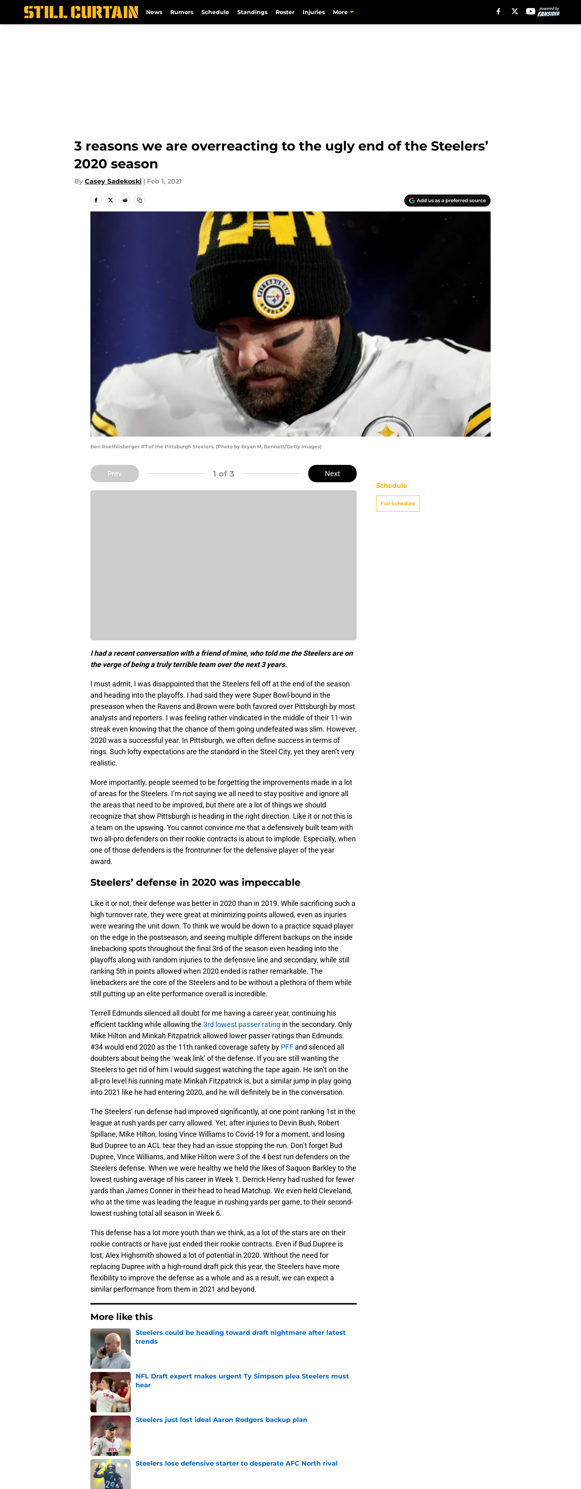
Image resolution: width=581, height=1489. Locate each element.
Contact (297, 1415)
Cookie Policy (468, 1430)
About (101, 1415)
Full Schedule (397, 503)
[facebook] (498, 11)
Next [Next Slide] (332, 473)
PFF (287, 1047)
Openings (192, 1415)
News (154, 12)
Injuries (314, 12)
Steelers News (137, 1358)
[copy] (139, 200)
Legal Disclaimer (117, 1445)
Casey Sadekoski (113, 181)
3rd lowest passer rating (241, 1024)
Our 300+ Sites (384, 1415)
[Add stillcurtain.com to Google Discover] (447, 200)
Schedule (215, 12)
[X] (515, 11)
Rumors (181, 12)
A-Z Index (300, 1445)
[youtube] (530, 11)
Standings (252, 12)
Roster (285, 12)
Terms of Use (382, 1430)
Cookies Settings (388, 1445)
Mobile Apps (467, 1415)
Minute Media (67, 1467)
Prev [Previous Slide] (114, 473)
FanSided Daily (115, 1430)
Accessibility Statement (215, 1445)
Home (99, 1358)
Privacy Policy (307, 1430)
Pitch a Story (197, 1430)
